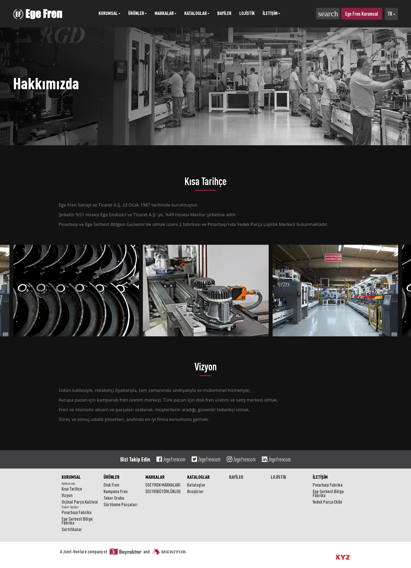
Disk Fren (111, 484)
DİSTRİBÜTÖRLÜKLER (163, 491)
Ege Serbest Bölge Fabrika (77, 520)
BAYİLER (224, 13)
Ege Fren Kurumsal (361, 14)
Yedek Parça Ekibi (327, 501)
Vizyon (67, 495)
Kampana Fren (116, 491)
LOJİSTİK (247, 13)
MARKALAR (155, 477)
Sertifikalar (72, 529)
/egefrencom (170, 459)
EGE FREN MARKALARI (162, 484)
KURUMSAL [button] (109, 13)
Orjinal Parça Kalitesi (80, 501)
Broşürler (195, 491)
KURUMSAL (71, 477)
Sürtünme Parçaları (120, 504)
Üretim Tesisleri (70, 507)
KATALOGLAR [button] (196, 13)
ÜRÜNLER (112, 477)
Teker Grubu (114, 497)
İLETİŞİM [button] (271, 13)
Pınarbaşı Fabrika (76, 512)
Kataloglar (196, 484)
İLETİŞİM (320, 477)
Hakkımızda (68, 484)
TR (391, 14)
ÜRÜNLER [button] (137, 13)
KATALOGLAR (198, 477)
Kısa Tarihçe (72, 488)
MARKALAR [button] (165, 13)
